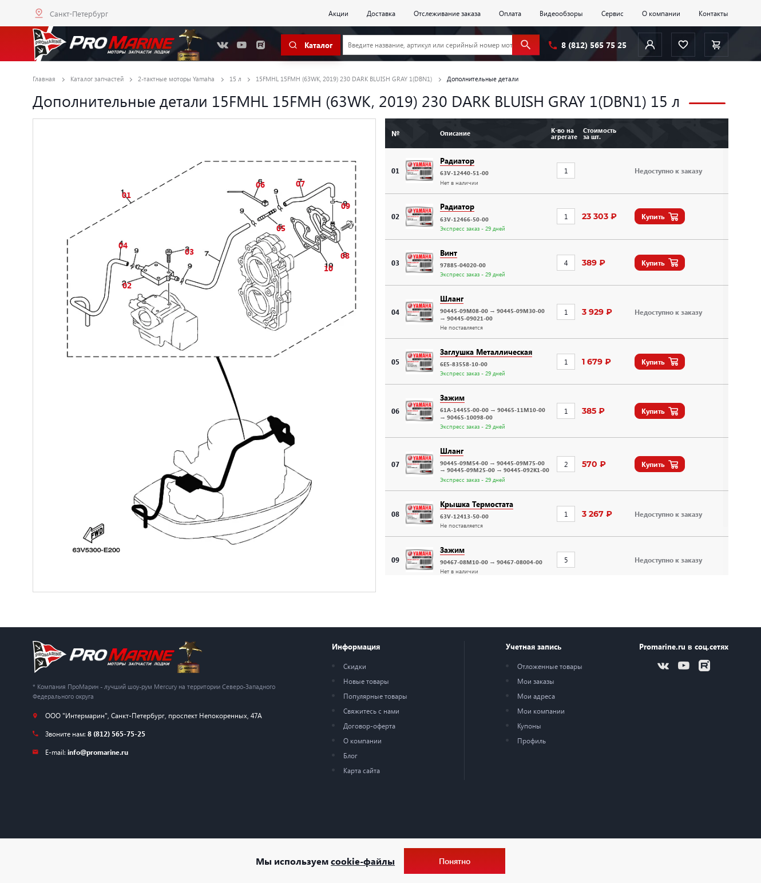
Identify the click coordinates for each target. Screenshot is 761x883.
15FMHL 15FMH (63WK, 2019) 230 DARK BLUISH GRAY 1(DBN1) (344, 78)
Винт (448, 253)
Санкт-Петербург (79, 13)
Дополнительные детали (482, 78)
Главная (44, 78)
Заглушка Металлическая (486, 352)
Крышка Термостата (476, 504)
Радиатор (457, 160)
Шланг (451, 298)
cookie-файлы (363, 861)
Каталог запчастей (97, 78)
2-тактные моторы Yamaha (176, 78)
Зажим (452, 397)
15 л (235, 78)
